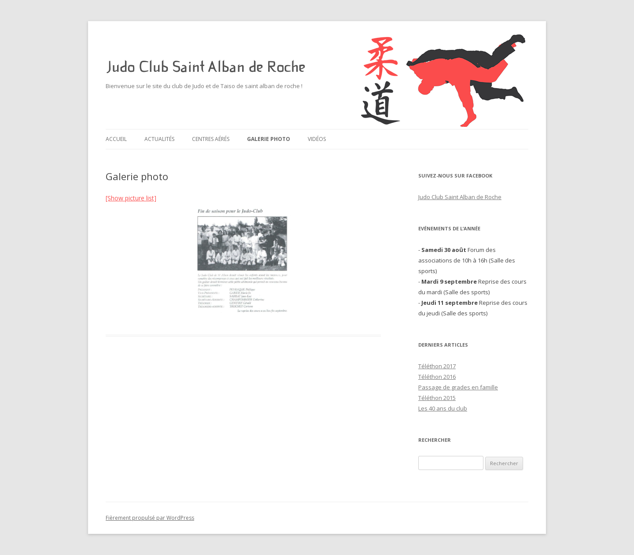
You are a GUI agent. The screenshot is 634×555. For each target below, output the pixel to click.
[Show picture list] (131, 198)
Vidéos (317, 139)
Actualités (159, 139)
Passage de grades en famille (458, 387)
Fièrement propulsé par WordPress (150, 518)
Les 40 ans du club (442, 408)
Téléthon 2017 (437, 366)
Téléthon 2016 (437, 377)
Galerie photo (268, 139)
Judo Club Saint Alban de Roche (205, 67)
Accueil (116, 139)
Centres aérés (210, 139)
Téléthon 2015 (437, 398)
